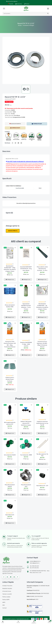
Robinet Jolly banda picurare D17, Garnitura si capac (26, 423)
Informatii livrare (6, 591)
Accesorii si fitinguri (28, 25)
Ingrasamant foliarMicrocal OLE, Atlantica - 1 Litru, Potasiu (26, 306)
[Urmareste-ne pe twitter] (7, 577)
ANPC (3, 602)
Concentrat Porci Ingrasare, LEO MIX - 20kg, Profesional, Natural (42, 344)
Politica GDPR (5, 599)
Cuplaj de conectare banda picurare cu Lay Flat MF (42, 423)
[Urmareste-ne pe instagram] (14, 577)
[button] (3, 8)
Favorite (10, 3)
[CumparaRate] (15, 127)
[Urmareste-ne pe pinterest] (17, 577)
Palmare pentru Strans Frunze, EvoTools (10, 379)
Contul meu (19, 3)
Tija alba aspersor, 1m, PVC (42, 454)
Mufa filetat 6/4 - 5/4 (42, 485)
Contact (26, 3)
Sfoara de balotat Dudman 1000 (10, 305)
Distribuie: (7, 143)
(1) (12, 264)
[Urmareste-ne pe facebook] (3, 577)
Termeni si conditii (7, 594)
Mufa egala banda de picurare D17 (9, 423)
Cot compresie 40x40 (10, 455)
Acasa (19, 25)
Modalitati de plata (7, 588)
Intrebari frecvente (7, 585)
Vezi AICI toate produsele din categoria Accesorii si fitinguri (25, 161)
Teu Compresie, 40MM (26, 455)
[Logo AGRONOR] (26, 8)
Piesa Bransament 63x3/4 (10, 485)
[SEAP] (37, 123)
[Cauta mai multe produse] (48, 8)
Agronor (14, 619)
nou (5, 247)
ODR (3, 605)
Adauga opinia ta (12, 230)
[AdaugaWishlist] (15, 123)
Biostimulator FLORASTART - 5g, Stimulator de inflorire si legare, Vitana (42, 306)
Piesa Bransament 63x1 (26, 485)
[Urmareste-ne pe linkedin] (10, 577)
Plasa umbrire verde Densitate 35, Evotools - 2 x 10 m (42, 268)
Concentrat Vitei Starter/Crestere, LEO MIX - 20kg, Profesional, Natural (10, 344)
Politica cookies (6, 596)
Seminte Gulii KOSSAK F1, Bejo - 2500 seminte (26, 344)
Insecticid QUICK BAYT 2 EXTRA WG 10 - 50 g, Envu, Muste (26, 268)
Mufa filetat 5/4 (9, 514)
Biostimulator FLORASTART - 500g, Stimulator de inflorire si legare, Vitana (10, 268)
